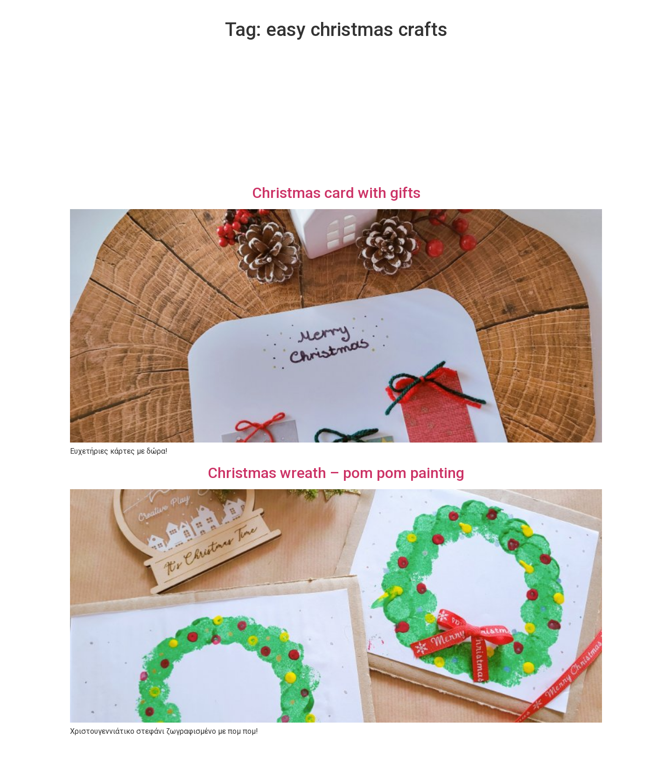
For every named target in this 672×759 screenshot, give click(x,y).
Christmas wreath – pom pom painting (336, 473)
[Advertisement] (336, 114)
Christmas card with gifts (336, 193)
